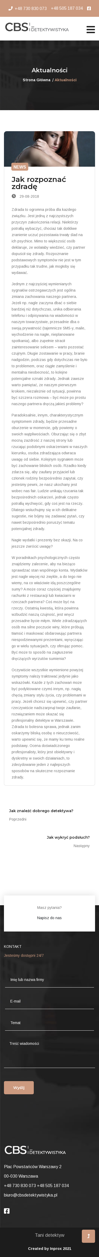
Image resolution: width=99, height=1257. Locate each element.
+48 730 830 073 (31, 8)
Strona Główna (36, 80)
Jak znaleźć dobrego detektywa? (41, 810)
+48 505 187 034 (67, 8)
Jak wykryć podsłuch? (68, 837)
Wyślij (19, 1087)
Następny (82, 846)
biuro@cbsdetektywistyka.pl (30, 1195)
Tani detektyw (49, 1235)
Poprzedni (17, 819)
